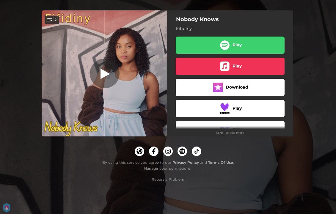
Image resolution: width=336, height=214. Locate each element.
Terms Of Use (220, 162)
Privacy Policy (185, 162)
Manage (151, 168)
